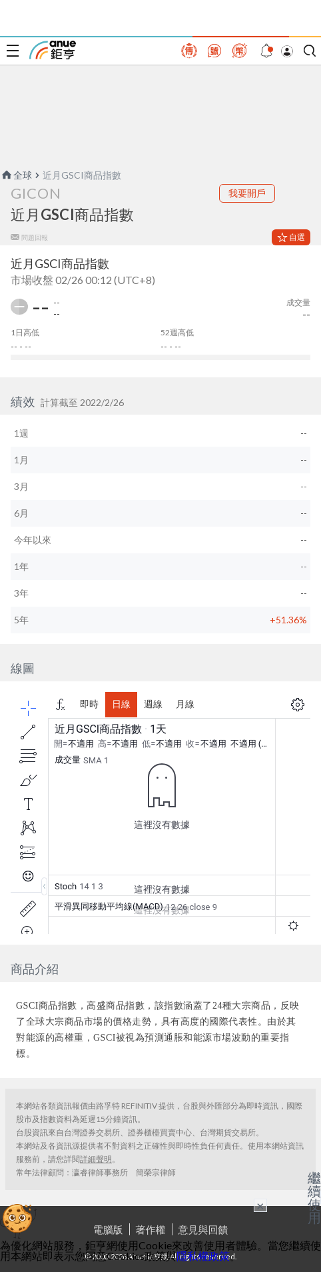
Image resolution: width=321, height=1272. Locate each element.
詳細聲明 (96, 1159)
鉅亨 (52, 50)
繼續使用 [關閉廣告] (314, 1197)
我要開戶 (247, 193)
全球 (16, 175)
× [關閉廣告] (260, 1205)
